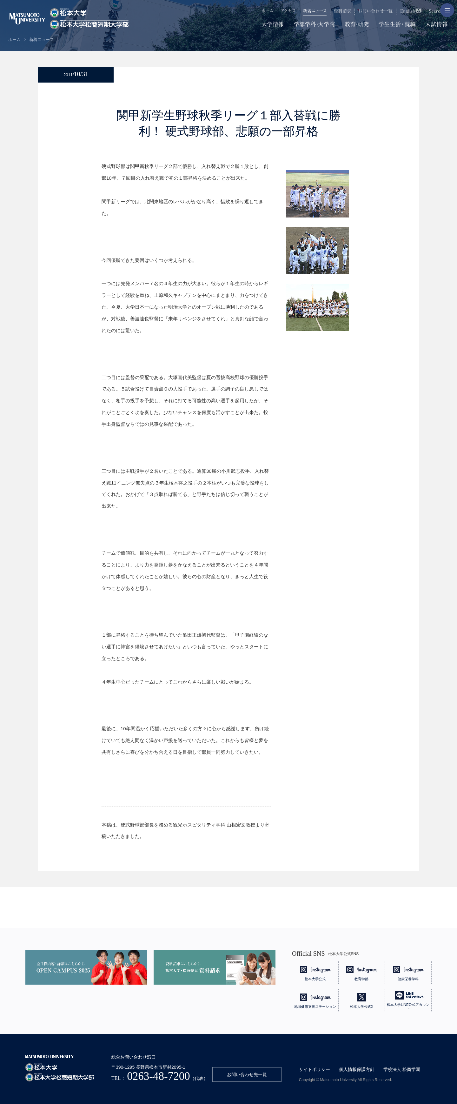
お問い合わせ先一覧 (247, 1074)
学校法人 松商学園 (401, 1069)
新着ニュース (41, 39)
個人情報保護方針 (356, 1069)
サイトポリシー (314, 1069)
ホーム (14, 39)
